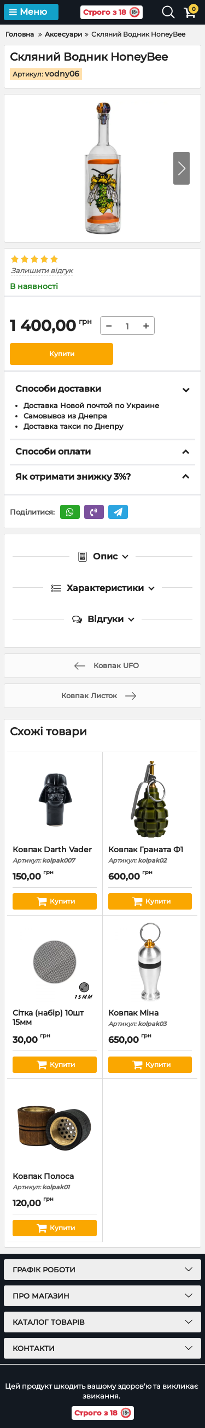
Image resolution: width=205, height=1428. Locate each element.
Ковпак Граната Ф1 (150, 854)
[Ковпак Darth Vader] (55, 799)
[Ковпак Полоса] (55, 1125)
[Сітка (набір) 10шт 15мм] (55, 962)
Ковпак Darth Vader (55, 854)
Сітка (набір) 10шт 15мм (55, 1022)
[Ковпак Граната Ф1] (150, 799)
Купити (61, 354)
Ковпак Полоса (55, 1181)
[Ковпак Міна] (150, 962)
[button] (181, 168)
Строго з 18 (112, 12)
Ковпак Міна (150, 1018)
